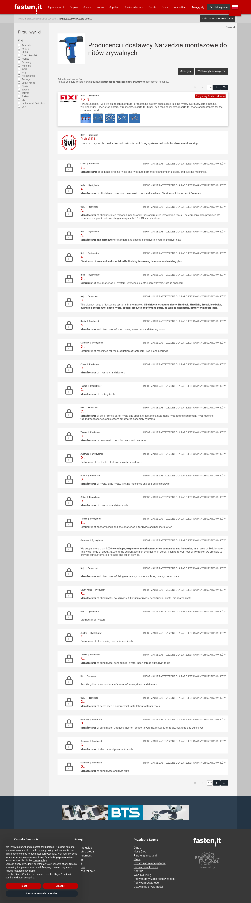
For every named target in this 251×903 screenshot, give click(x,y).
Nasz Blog (140, 851)
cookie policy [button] (40, 860)
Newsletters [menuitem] (179, 7)
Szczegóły (185, 71)
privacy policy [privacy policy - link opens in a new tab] (46, 850)
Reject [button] (23, 886)
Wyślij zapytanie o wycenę (217, 18)
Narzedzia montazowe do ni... (75, 18)
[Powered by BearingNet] (215, 860)
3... (83, 167)
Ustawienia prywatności (148, 887)
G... (83, 701)
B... (83, 278)
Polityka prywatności (146, 883)
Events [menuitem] (152, 7)
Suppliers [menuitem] (114, 7)
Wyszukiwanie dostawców (41, 18)
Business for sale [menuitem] (134, 7)
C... (83, 368)
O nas (137, 848)
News (137, 859)
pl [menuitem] (235, 7)
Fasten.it (28, 1)
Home (21, 18)
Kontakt (138, 871)
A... (83, 188)
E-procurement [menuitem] (56, 7)
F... (83, 571)
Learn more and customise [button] (41, 893)
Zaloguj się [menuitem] (198, 7)
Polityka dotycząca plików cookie (154, 879)
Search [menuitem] (87, 7)
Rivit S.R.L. (89, 138)
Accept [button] (60, 886)
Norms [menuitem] (100, 7)
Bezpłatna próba (84, 851)
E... (83, 522)
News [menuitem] (165, 7)
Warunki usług (142, 875)
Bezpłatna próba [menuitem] (219, 7)
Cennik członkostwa (146, 867)
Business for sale (84, 871)
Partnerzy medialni (145, 855)
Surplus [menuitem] (74, 7)
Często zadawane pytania (150, 863)
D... (83, 457)
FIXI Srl (86, 99)
